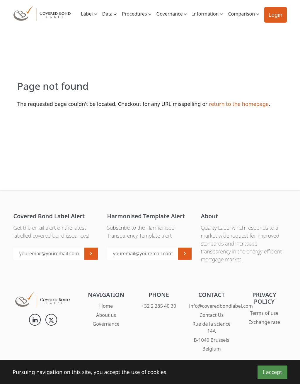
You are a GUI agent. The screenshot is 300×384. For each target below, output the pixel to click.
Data (109, 14)
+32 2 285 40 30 (159, 306)
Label (89, 14)
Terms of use (264, 313)
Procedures (136, 14)
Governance (171, 14)
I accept (272, 371)
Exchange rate (264, 322)
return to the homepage (239, 103)
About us (106, 315)
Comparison (243, 14)
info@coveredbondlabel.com (221, 306)
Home (106, 306)
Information (207, 14)
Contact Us (212, 315)
